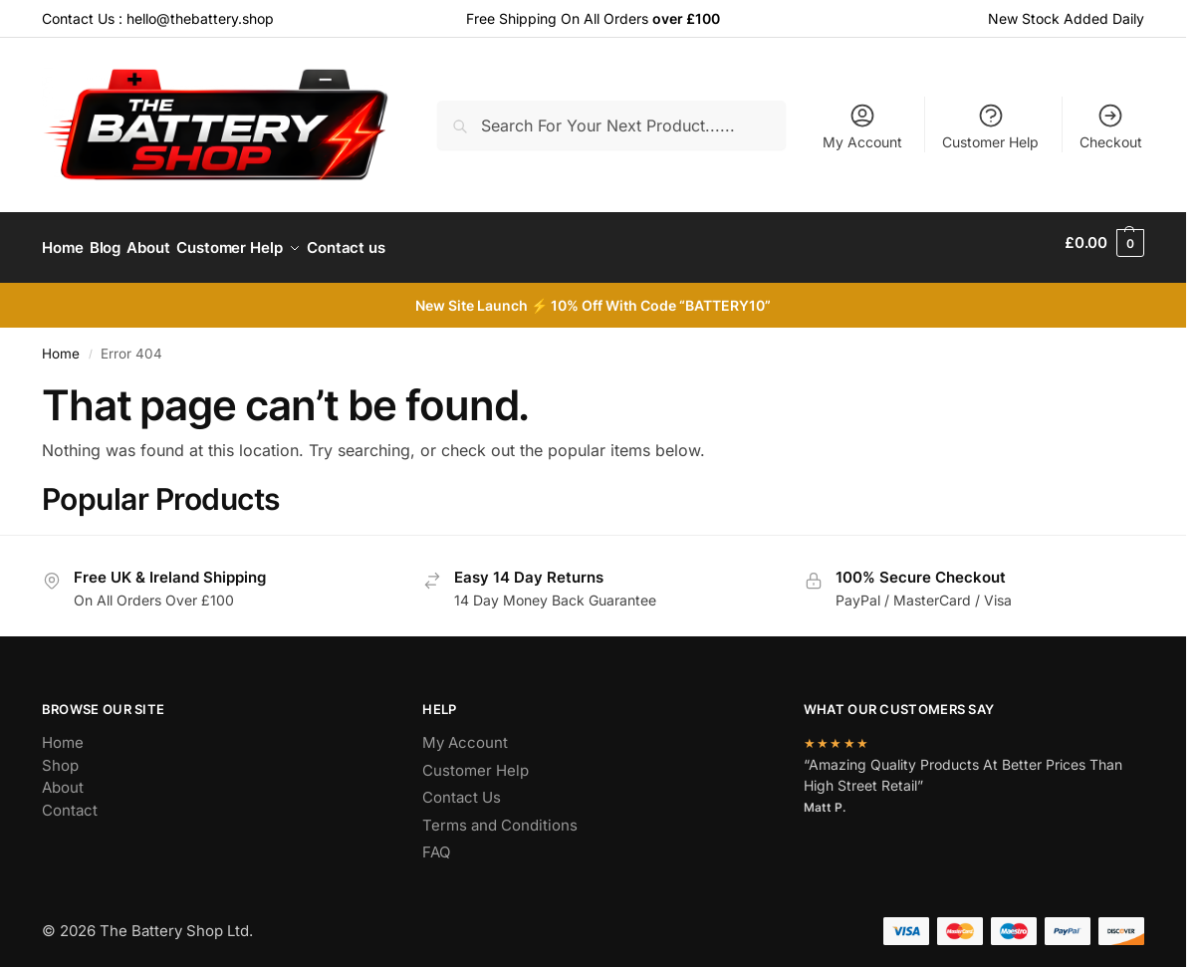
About (63, 777)
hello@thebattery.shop (200, 18)
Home (61, 344)
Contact (70, 800)
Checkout (1111, 126)
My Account (862, 126)
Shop (60, 755)
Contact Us (461, 787)
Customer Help (990, 126)
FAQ (436, 842)
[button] (1104, 243)
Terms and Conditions (500, 815)
